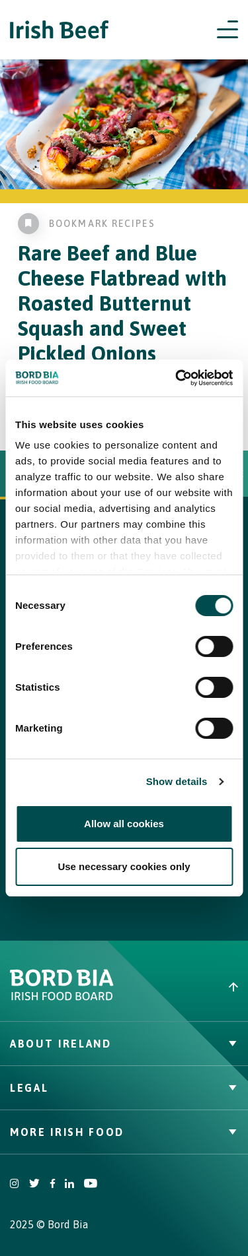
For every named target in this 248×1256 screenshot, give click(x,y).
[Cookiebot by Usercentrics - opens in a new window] (176, 378)
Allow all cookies (124, 823)
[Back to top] (186, 986)
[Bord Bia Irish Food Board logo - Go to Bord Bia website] (62, 997)
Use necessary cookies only (124, 866)
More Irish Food (124, 1132)
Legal (124, 1088)
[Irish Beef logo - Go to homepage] (59, 30)
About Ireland (124, 1044)
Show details (177, 781)
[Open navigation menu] (227, 30)
